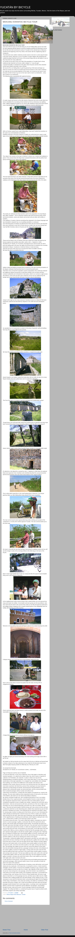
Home (26, 930)
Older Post (44, 930)
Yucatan (23, 894)
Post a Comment (9, 901)
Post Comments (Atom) (14, 933)
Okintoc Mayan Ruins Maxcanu (13, 894)
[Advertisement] (25, 917)
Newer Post (6, 930)
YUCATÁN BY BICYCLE (15, 7)
